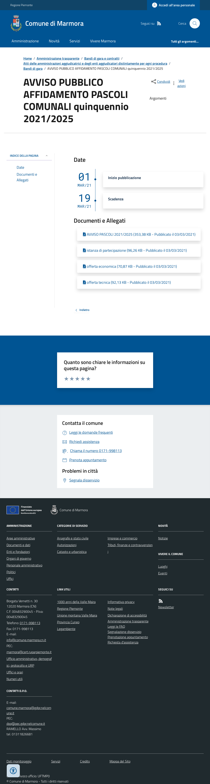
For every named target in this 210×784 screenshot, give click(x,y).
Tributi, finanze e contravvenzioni (130, 548)
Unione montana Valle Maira (77, 615)
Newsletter (166, 607)
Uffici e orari (15, 672)
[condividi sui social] (160, 81)
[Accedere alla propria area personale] (173, 5)
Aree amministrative (21, 538)
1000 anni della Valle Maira (76, 601)
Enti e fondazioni (18, 551)
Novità (54, 41)
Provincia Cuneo (68, 622)
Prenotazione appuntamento (128, 637)
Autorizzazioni (66, 544)
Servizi (75, 41)
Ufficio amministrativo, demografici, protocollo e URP (29, 662)
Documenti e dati (18, 544)
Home (27, 58)
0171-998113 (30, 622)
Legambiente (66, 628)
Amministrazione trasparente (58, 58)
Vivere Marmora (103, 41)
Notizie (163, 538)
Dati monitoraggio (19, 761)
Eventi (162, 573)
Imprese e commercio (122, 538)
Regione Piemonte (21, 5)
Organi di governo (19, 558)
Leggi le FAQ (116, 626)
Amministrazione (25, 41)
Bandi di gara (33, 68)
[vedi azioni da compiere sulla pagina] (179, 83)
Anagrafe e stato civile (72, 538)
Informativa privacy (121, 601)
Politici (11, 571)
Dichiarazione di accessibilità (127, 615)
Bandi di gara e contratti (101, 58)
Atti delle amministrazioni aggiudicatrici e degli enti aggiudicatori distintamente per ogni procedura (95, 63)
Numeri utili (15, 678)
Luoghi (162, 566)
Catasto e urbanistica (72, 551)
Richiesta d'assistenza (123, 642)
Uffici (10, 578)
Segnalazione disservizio (124, 631)
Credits (85, 761)
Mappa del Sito (120, 761)
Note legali (115, 608)
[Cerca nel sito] (193, 23)
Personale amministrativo (24, 565)
